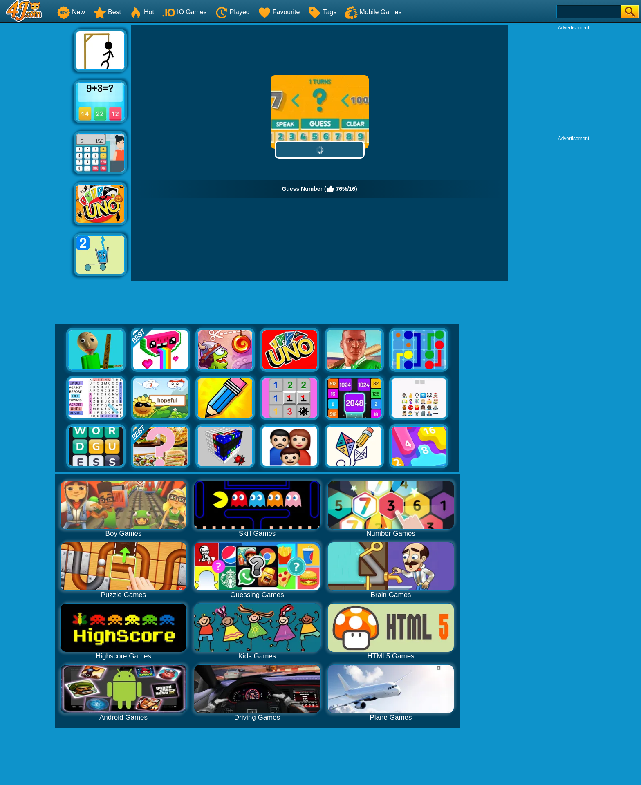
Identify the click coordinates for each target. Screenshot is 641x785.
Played (232, 12)
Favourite (279, 12)
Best (107, 12)
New (71, 12)
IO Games (184, 12)
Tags (322, 12)
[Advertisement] (36, 147)
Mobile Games (373, 12)
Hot (141, 12)
